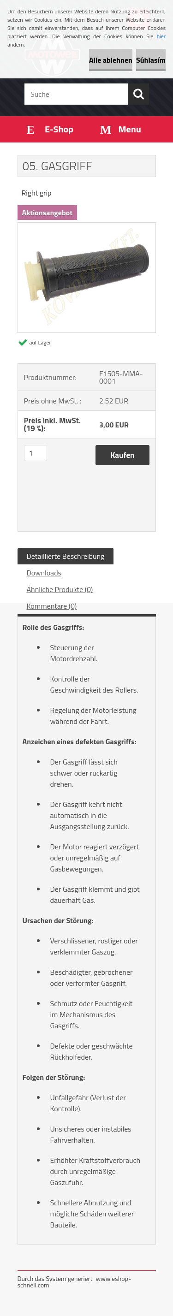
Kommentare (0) (52, 605)
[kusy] (35, 453)
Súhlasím (151, 59)
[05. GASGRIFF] (86, 226)
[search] (138, 94)
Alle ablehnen (110, 59)
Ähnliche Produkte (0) (60, 589)
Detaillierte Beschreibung (66, 556)
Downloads (44, 572)
